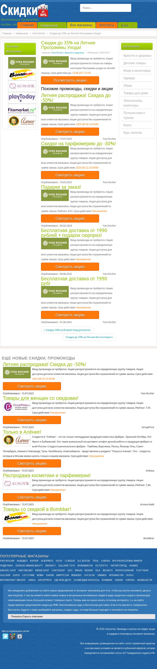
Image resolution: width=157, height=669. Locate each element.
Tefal (95, 561)
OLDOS (130, 575)
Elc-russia (84, 561)
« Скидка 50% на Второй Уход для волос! (67, 330)
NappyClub (62, 575)
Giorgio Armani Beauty (29, 565)
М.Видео (22, 561)
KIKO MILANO (25, 570)
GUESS (16, 575)
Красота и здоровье (74, 52)
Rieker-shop (42, 570)
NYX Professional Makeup (127, 561)
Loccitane (28, 575)
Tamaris (102, 575)
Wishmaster (116, 575)
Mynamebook (85, 565)
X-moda (105, 561)
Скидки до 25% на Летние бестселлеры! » (89, 337)
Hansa (31, 580)
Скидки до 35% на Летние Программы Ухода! (68, 45)
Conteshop (58, 570)
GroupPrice (45, 580)
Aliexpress (47, 561)
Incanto (108, 570)
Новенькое (22, 33)
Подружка (6, 565)
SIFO (70, 570)
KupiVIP (34, 561)
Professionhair (124, 570)
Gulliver (5, 575)
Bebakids (76, 575)
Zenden (119, 580)
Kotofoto (101, 565)
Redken (89, 570)
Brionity (50, 565)
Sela (97, 570)
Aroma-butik (144, 580)
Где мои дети (62, 580)
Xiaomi (50, 575)
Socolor (89, 575)
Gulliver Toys (66, 565)
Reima (40, 575)
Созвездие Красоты (86, 580)
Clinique (70, 561)
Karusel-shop (8, 570)
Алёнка (130, 580)
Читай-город (118, 565)
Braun (78, 570)
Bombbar (107, 580)
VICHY (59, 561)
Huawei (133, 565)
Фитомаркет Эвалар (13, 580)
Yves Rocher (38, 33)
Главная (7, 33)
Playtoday (142, 570)
